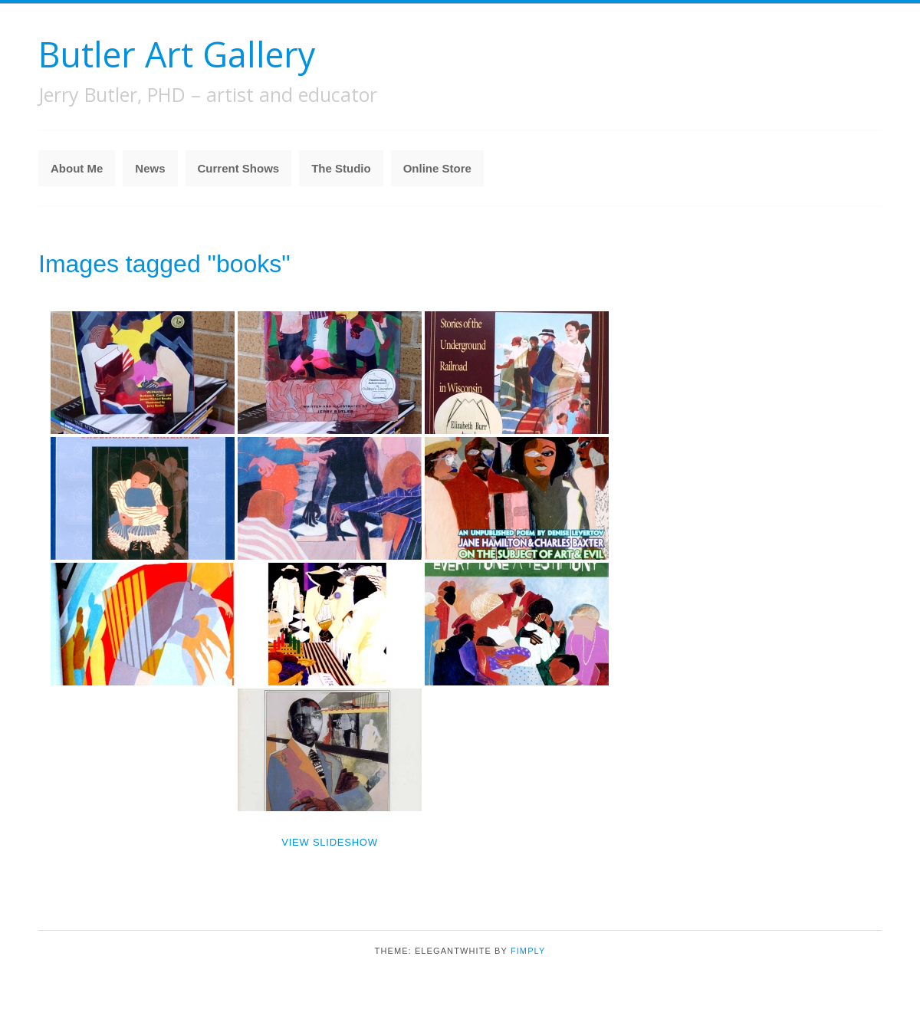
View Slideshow (329, 842)
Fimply (528, 950)
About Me (77, 168)
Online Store (437, 168)
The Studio (341, 168)
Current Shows (239, 168)
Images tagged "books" (164, 264)
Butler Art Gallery (177, 54)
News (150, 168)
